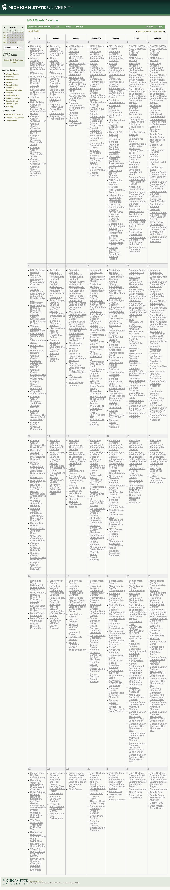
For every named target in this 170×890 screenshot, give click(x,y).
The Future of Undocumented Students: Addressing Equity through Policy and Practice (117, 638)
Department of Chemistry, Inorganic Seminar (117, 375)
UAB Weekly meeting (75, 124)
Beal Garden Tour (115, 116)
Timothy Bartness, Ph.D (77, 486)
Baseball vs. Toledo (75, 615)
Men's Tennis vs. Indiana (37, 614)
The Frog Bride (35, 98)
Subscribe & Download (13, 60)
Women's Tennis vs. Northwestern (37, 328)
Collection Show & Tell (159, 367)
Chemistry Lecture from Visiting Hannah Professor (77, 357)
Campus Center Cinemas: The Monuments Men (137, 727)
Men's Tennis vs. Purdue (136, 481)
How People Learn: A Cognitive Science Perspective (135, 110)
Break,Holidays (12, 85)
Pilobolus (74, 385)
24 (18, 40)
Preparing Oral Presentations (57, 117)
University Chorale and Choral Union (37, 538)
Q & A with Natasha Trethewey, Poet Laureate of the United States (116, 162)
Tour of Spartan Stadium (94, 647)
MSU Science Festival (76, 47)
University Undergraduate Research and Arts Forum (137, 120)
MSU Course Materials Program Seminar (135, 357)
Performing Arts (12, 95)
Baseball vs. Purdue (135, 364)
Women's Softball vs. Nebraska (135, 689)
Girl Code (155, 209)
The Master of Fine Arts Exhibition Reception (157, 375)
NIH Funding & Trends (117, 190)
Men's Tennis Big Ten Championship (117, 588)
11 (20, 35)
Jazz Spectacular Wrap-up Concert (156, 392)
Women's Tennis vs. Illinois (155, 129)
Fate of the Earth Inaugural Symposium (115, 108)
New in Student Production (36, 625)
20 (8, 40)
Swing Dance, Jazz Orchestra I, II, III (137, 395)
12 (23, 35)
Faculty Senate (77, 496)
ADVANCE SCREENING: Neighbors (116, 683)
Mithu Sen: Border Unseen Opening (137, 697)
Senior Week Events (56, 581)
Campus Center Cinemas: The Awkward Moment (116, 692)
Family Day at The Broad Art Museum (157, 139)
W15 (4, 35)
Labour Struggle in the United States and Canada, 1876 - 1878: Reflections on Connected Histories (137, 152)
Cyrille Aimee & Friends (116, 671)
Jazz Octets (115, 407)
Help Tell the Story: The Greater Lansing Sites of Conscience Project (38, 108)
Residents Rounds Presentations (116, 625)
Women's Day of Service (158, 342)
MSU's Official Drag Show (136, 401)
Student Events (12, 104)
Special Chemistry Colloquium (96, 130)
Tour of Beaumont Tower (74, 631)
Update (14, 62)
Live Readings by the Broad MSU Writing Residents (136, 489)
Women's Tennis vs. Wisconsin (155, 348)
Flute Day (155, 638)
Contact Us (39, 881)
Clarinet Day (156, 802)
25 (20, 40)
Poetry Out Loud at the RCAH (156, 470)
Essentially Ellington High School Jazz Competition (157, 334)
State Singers (76, 382)
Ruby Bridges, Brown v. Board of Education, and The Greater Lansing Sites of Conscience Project (38, 85)
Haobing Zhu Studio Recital (38, 845)
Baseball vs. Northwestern (136, 659)
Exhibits (9, 93)
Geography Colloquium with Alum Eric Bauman (138, 652)
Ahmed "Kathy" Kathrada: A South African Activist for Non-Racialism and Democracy (38, 66)
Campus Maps (12, 120)
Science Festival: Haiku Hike (158, 161)
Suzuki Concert (117, 799)
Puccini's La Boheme (135, 215)
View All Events (12, 74)
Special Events (12, 101)
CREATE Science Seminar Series (117, 504)
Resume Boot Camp (136, 128)
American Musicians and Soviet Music (98, 546)
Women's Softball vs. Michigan (156, 355)
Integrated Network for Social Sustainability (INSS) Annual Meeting (97, 276)
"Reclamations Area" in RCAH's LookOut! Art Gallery (77, 97)
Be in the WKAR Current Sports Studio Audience (97, 666)
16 (15, 37)
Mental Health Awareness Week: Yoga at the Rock (76, 337)
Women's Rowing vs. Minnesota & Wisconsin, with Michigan (158, 274)
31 (10, 33)
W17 (4, 40)
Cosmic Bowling (94, 173)
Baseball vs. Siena (156, 145)
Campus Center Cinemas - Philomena (137, 203)
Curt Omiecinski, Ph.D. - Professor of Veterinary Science (96, 478)
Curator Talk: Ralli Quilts (157, 647)
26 (23, 40)
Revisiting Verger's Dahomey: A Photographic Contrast (37, 50)
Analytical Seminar (134, 644)
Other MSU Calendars (15, 118)
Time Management (136, 320)
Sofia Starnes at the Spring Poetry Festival (97, 538)
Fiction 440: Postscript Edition (135, 497)
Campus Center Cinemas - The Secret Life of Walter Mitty (117, 240)
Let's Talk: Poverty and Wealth (135, 171)
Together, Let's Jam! (95, 151)
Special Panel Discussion (97, 347)
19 (23, 37)
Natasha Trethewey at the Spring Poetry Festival (97, 160)
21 (10, 40)
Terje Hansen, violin (116, 676)
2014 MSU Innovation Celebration (96, 520)
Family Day (156, 134)
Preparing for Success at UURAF (97, 145)
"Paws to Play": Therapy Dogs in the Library (97, 800)
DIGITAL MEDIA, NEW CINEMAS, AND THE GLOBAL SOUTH (116, 215)
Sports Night (135, 229)
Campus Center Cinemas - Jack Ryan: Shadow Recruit (115, 253)
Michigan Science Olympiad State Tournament (158, 591)
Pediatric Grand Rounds (117, 101)
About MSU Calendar (14, 115)
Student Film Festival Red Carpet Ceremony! (157, 401)
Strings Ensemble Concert (74, 644)
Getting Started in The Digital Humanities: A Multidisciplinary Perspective (77, 326)
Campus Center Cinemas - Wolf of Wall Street (36, 140)
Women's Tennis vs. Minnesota (36, 510)
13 (8, 37)
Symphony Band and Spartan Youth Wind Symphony (38, 836)
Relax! (112, 647)
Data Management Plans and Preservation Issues (116, 522)
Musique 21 (135, 502)
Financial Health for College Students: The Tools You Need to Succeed (57, 347)
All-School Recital (155, 653)
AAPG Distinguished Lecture (76, 470)
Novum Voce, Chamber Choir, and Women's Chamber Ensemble (37, 864)
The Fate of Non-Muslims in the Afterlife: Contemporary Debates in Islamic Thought (117, 398)
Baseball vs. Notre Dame (75, 492)
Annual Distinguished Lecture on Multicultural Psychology (136, 668)
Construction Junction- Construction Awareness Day (116, 323)
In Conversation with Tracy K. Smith (97, 362)
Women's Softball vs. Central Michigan (96, 655)
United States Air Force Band (37, 530)
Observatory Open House (135, 233)
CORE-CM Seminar (114, 140)
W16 (4, 37)
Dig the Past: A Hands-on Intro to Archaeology (158, 121)
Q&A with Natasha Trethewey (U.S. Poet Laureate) (114, 149)
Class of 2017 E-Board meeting (116, 134)
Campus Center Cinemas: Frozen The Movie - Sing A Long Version (117, 706)
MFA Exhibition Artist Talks (96, 354)
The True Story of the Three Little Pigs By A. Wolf (36, 824)
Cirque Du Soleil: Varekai (97, 168)
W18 (4, 42)
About (32, 881)
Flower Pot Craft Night (96, 392)
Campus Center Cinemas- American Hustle (35, 128)
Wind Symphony (77, 649)
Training (9, 107)
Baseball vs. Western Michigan (96, 380)
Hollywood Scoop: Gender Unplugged (137, 380)
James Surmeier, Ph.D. (95, 620)
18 (20, 37)
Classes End (135, 621)
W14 (4, 33)
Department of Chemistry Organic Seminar (97, 372)
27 (8, 42)
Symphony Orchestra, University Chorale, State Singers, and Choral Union (157, 694)
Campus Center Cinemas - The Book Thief (117, 414)
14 (10, 37)
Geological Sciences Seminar (135, 164)
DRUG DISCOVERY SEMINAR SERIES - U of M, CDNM (136, 329)
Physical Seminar (73, 113)
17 (18, 37)
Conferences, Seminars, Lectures (14, 89)
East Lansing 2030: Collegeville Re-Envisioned (117, 385)
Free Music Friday (135, 349)
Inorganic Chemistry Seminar (55, 99)
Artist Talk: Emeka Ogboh (136, 187)
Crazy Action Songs (97, 387)
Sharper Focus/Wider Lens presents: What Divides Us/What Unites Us (77, 369)
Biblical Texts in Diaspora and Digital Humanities (116, 198)
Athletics (9, 82)
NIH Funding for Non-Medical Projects (116, 174)
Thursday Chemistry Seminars (114, 552)
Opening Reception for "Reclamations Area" (77, 106)
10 (18, 35)
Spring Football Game (158, 642)
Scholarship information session (96, 137)
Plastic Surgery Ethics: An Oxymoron (95, 629)
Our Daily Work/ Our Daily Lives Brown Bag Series (56, 489)
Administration (12, 80)
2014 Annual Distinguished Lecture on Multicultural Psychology (136, 680)
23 (15, 40)
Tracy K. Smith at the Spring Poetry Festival (98, 400)
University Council (74, 620)
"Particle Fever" (94, 553)
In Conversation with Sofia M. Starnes (97, 502)
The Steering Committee (75, 344)
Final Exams (56, 793)
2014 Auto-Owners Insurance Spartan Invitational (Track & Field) (157, 111)
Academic (10, 77)
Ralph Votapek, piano (54, 358)
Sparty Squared (54, 627)
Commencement (138, 789)
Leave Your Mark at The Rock (135, 638)
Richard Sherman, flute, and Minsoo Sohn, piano (158, 479)
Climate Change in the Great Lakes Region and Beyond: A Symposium (97, 120)
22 (13, 40)
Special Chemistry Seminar (114, 665)
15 (13, 37)
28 (10, 42)
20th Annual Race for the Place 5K (36, 518)
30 (8, 33)
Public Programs (13, 98)
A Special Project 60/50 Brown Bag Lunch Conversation (57, 109)
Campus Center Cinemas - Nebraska (114, 423)
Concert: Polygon (94, 675)
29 (13, 42)
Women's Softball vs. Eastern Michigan (96, 528)
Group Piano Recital (97, 817)
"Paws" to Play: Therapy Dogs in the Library (37, 852)
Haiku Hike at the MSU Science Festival (157, 153)
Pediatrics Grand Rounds (117, 471)
